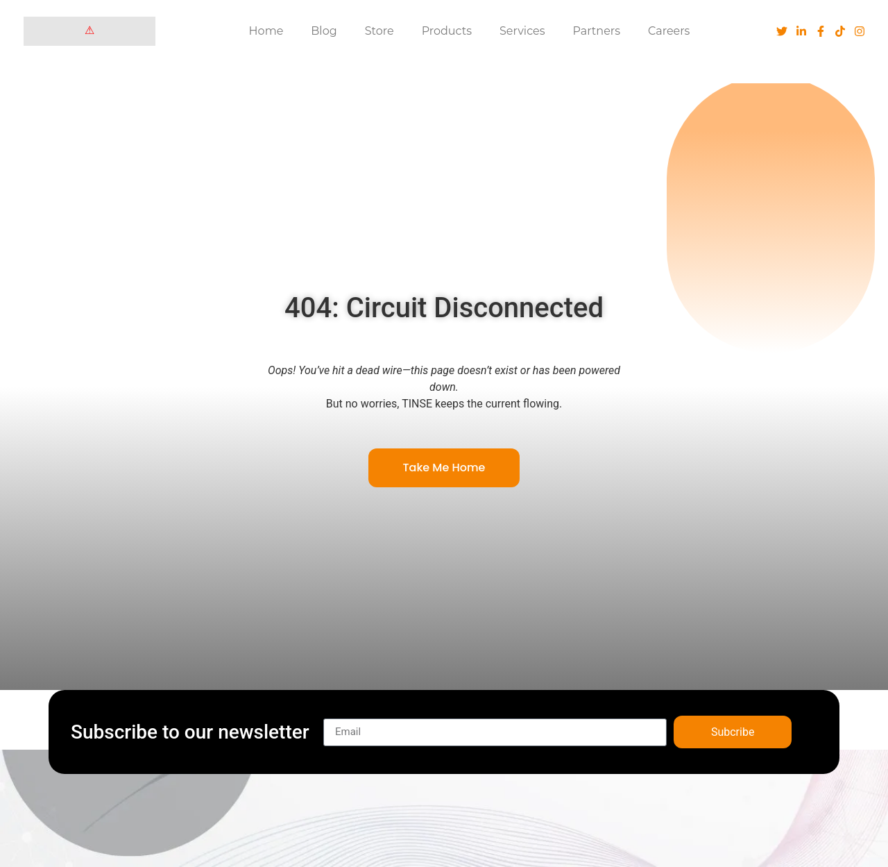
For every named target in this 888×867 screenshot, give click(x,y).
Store (379, 30)
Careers (669, 30)
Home (266, 30)
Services (522, 30)
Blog (323, 30)
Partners (597, 30)
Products (447, 30)
